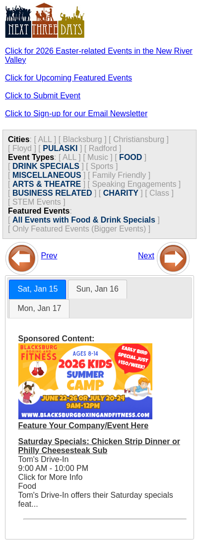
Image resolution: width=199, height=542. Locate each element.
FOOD (130, 157)
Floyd (22, 148)
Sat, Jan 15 (37, 289)
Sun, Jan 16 (97, 289)
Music (97, 157)
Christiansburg (138, 139)
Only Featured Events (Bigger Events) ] (81, 229)
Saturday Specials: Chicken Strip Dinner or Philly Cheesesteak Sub (99, 446)
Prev (49, 255)
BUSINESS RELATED (52, 193)
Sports (101, 166)
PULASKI (60, 148)
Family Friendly (119, 175)
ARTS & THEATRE (46, 184)
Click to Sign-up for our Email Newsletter (76, 113)
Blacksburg (82, 139)
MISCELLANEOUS (46, 175)
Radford (103, 148)
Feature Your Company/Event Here (83, 425)
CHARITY (120, 193)
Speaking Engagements (134, 184)
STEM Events (36, 202)
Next (146, 255)
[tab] (37, 289)
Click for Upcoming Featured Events (68, 78)
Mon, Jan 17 (39, 308)
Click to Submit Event (42, 95)
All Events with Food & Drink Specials (83, 220)
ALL (45, 139)
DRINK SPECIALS (45, 166)
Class (159, 193)
